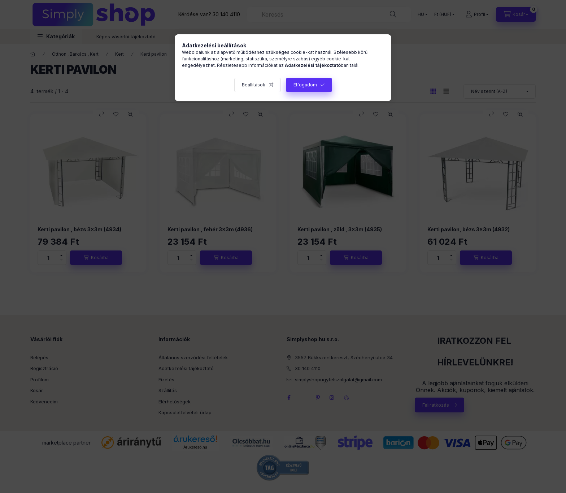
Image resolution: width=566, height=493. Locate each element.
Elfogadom (305, 84)
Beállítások (253, 84)
